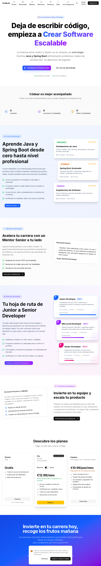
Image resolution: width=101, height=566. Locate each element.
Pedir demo (83, 501)
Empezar (17, 499)
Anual (52, 467)
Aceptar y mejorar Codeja (60, 559)
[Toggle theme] (77, 3)
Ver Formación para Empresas (66, 418)
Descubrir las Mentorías (13, 274)
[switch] (46, 467)
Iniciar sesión (83, 3)
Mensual (40, 467)
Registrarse (93, 3)
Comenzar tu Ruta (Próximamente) (19, 363)
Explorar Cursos (12, 205)
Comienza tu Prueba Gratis (36, 68)
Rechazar (44, 559)
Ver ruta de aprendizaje (65, 68)
